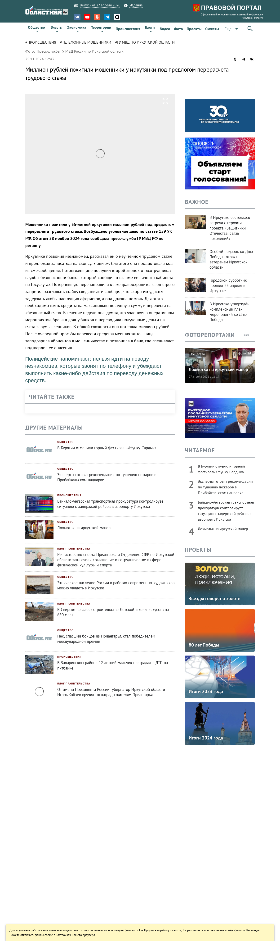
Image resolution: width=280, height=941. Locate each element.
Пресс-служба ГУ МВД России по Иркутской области (80, 51)
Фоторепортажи (210, 335)
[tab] (42, 42)
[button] (232, 29)
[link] (36, 29)
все (249, 334)
